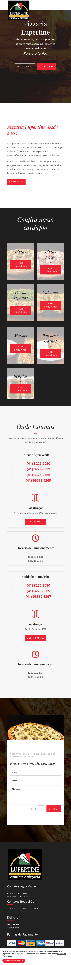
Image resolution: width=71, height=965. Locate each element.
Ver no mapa (35, 522)
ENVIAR (53, 808)
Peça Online (46, 66)
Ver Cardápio (25, 66)
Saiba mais (16, 181)
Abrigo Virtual (28, 959)
